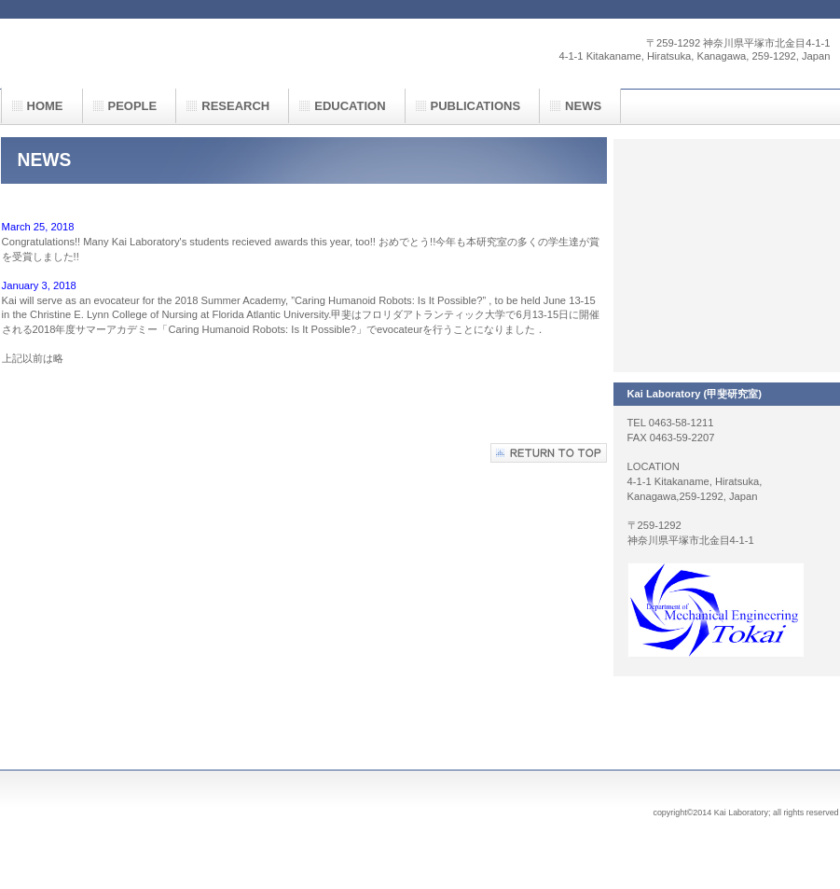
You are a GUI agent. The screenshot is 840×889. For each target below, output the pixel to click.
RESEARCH (726, 181)
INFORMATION (726, 330)
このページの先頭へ (548, 453)
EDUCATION (349, 106)
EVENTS (726, 255)
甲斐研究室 (187, 53)
